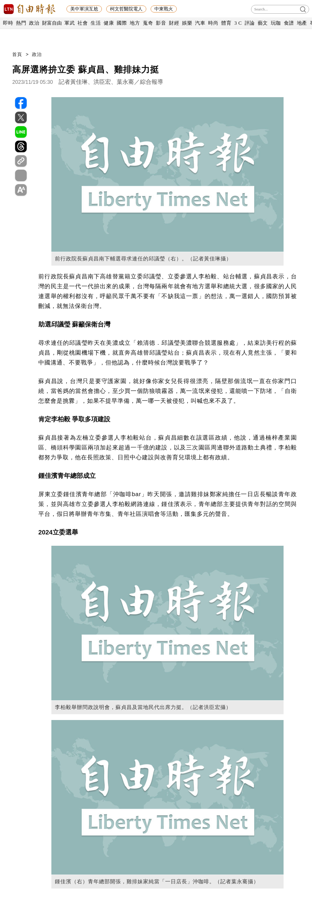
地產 (302, 23)
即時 (8, 23)
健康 (109, 23)
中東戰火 (163, 8)
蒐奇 (148, 23)
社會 (82, 23)
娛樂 (187, 23)
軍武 (69, 23)
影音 (161, 23)
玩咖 (276, 23)
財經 (174, 23)
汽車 (200, 23)
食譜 (289, 23)
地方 (135, 23)
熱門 (21, 23)
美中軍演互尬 (84, 8)
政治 (34, 23)
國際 (122, 23)
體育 (226, 23)
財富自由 (52, 23)
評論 (250, 23)
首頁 (17, 54)
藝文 (263, 23)
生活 (96, 23)
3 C (238, 23)
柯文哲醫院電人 (126, 8)
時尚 (213, 23)
